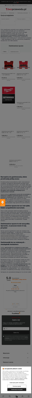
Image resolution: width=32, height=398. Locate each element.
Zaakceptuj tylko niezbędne (17, 382)
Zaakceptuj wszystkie (17, 389)
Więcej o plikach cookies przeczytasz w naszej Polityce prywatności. (14, 379)
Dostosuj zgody (17, 386)
